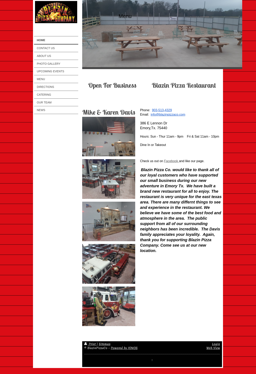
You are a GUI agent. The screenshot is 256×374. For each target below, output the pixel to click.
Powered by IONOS (124, 348)
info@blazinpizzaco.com (168, 114)
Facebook (171, 161)
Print (90, 344)
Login (216, 344)
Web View (213, 348)
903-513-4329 (162, 110)
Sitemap (104, 344)
